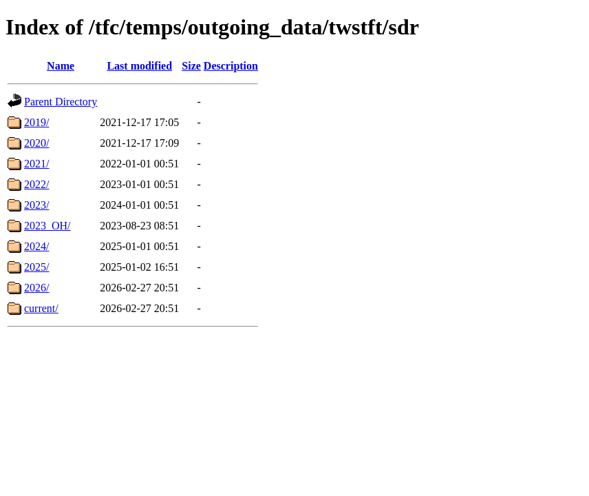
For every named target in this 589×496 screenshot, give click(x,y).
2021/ (36, 163)
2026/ (36, 287)
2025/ (36, 267)
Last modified (139, 66)
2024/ (36, 246)
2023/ (36, 205)
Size (191, 66)
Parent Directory (60, 101)
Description (231, 66)
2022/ (36, 184)
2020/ (36, 143)
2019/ (36, 122)
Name (60, 66)
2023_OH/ (47, 225)
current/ (41, 308)
